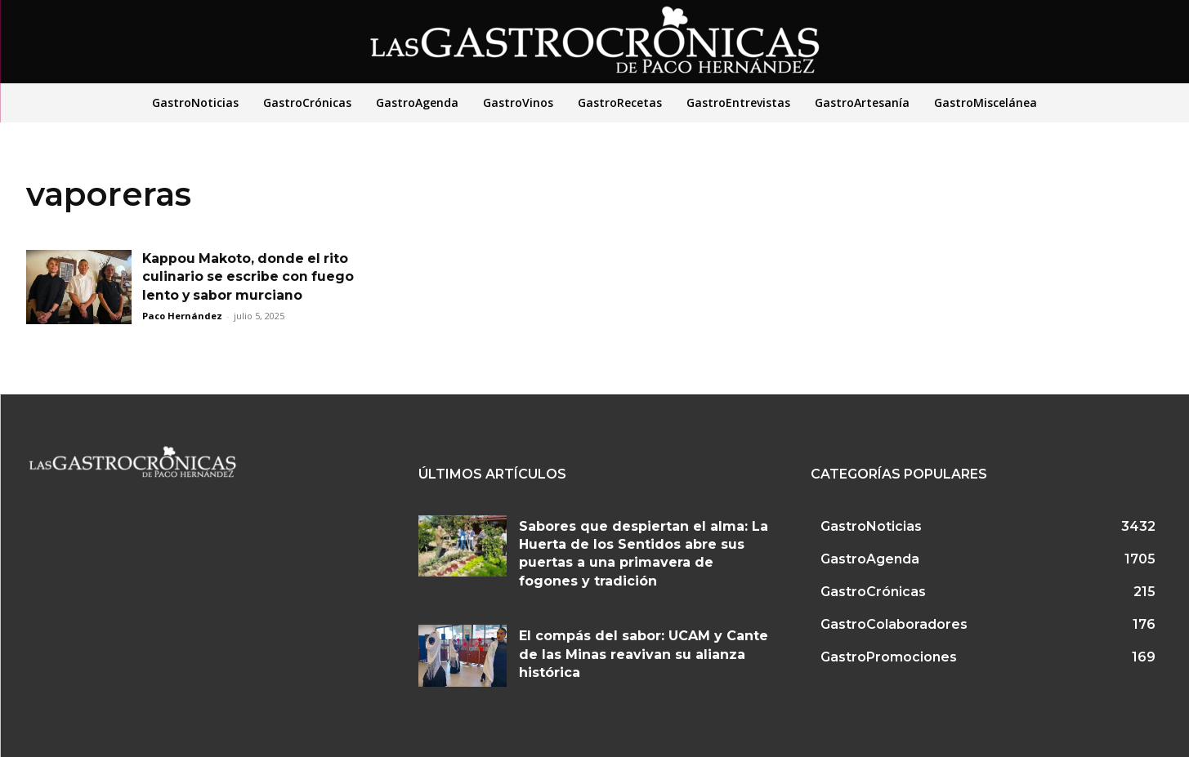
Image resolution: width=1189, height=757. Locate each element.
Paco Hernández (182, 315)
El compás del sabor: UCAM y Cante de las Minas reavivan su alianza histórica (643, 654)
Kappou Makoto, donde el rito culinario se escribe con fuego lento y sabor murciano (249, 277)
